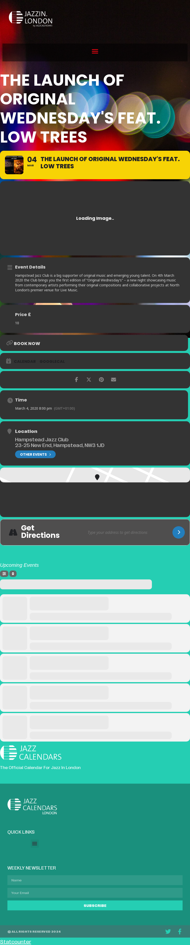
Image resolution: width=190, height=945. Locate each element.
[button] (95, 51)
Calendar (25, 361)
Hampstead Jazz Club (42, 439)
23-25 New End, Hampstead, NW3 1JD (59, 445)
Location (26, 431)
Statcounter (15, 941)
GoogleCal (52, 361)
